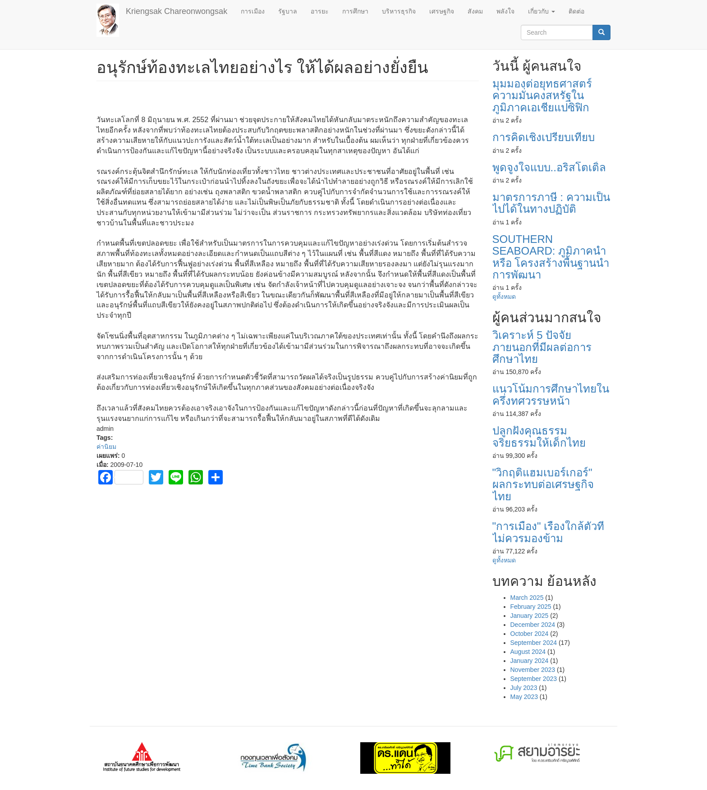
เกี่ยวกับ (541, 11)
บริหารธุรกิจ (399, 11)
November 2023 (533, 669)
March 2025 (527, 597)
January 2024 (529, 660)
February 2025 (530, 606)
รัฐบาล (287, 11)
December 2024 (533, 624)
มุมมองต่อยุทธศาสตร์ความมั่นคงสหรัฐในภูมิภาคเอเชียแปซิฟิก (542, 96)
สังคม (475, 11)
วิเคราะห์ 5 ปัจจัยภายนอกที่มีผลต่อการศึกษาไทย (542, 347)
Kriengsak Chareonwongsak (176, 11)
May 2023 (524, 696)
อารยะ (320, 11)
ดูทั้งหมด (504, 296)
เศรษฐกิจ (441, 11)
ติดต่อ (576, 11)
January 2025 (529, 615)
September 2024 (533, 642)
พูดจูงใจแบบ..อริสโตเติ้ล (549, 167)
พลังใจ (505, 11)
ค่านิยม (106, 446)
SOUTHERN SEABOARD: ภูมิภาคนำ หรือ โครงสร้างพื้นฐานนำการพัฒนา (551, 257)
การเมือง (253, 11)
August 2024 (528, 651)
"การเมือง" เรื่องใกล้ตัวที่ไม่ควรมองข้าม (548, 532)
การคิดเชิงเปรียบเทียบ (543, 137)
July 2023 (523, 687)
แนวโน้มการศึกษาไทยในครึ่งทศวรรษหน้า (550, 394)
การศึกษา (355, 11)
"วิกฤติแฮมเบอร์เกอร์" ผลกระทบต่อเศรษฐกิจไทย (543, 484)
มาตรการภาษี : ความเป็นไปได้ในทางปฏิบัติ (551, 203)
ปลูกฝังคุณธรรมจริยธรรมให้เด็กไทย (539, 436)
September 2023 (533, 678)
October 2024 (529, 633)
